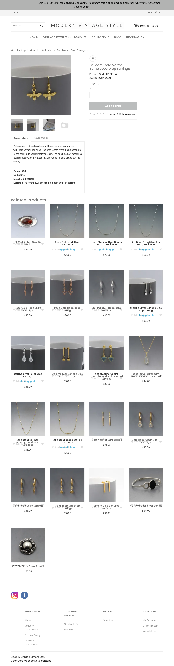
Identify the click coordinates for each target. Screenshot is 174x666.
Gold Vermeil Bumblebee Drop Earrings (64, 50)
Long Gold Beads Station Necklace (67, 441)
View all (34, 50)
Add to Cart (113, 106)
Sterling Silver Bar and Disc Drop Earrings (146, 309)
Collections (100, 37)
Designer (80, 37)
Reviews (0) (41, 138)
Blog (117, 37)
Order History (150, 625)
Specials (108, 620)
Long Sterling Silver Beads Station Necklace (107, 243)
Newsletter (149, 631)
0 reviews (111, 114)
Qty (91, 89)
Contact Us (71, 624)
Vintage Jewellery (56, 37)
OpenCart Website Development (31, 660)
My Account (150, 620)
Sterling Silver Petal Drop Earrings (27, 375)
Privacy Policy (32, 635)
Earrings (21, 50)
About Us (30, 620)
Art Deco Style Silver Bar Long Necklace (146, 243)
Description (20, 138)
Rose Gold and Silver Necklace (67, 243)
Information (135, 37)
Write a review (127, 114)
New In (34, 37)
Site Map (69, 629)
